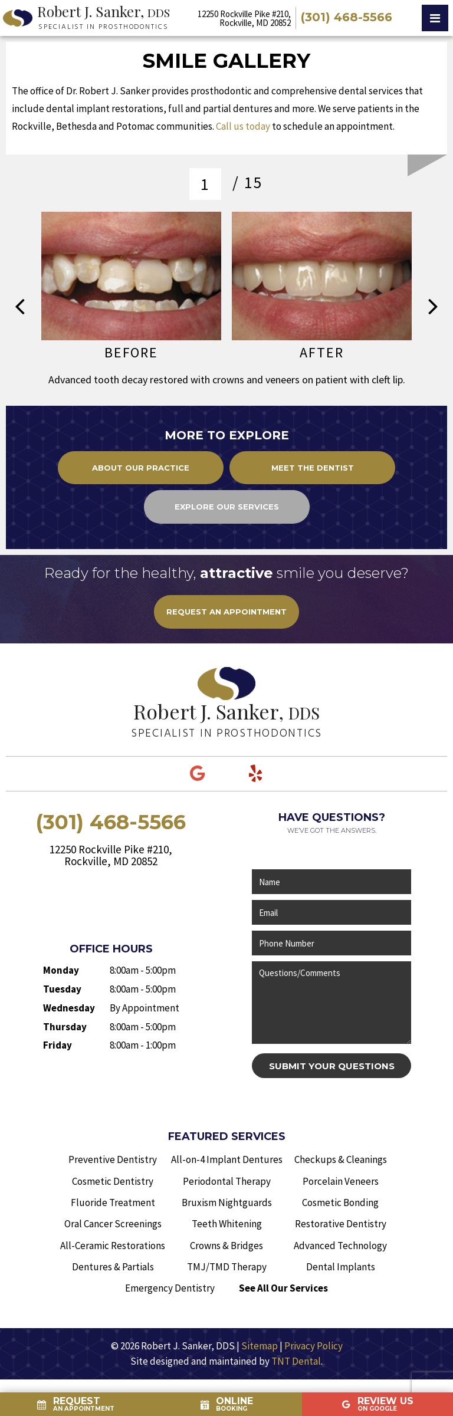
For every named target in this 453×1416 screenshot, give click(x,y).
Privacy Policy (313, 1345)
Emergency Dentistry (170, 1288)
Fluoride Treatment (113, 1202)
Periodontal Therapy (227, 1181)
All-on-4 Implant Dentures (227, 1159)
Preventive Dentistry (112, 1159)
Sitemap (259, 1345)
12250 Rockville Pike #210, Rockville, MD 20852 (244, 18)
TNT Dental (296, 1361)
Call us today (243, 126)
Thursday (65, 1026)
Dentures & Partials (113, 1266)
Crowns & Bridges (226, 1245)
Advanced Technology (340, 1245)
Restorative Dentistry (340, 1223)
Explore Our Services (227, 506)
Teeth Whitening (227, 1223)
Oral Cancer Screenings (113, 1223)
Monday (61, 970)
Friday (57, 1045)
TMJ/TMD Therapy (227, 1266)
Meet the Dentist (312, 467)
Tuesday (62, 989)
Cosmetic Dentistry (112, 1181)
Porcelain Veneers (341, 1181)
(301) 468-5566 (346, 17)
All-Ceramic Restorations (112, 1245)
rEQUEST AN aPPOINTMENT (226, 611)
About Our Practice (140, 467)
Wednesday (69, 1007)
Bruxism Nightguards (227, 1202)
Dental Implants (340, 1266)
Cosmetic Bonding (340, 1202)
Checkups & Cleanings (340, 1159)
